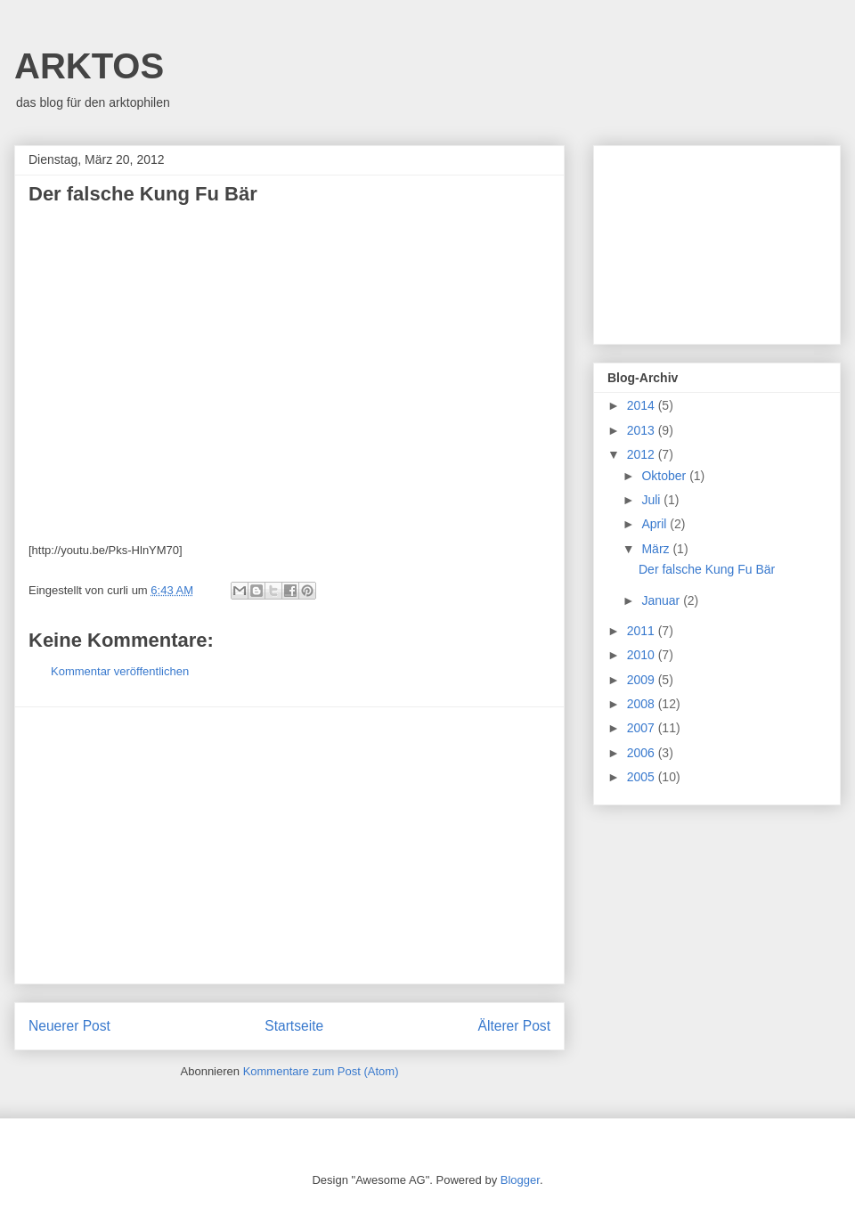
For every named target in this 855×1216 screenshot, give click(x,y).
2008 (642, 704)
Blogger (520, 1180)
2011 (642, 631)
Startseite (294, 1025)
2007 (642, 728)
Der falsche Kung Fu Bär (707, 569)
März (656, 549)
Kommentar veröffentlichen (120, 671)
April (655, 524)
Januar (662, 600)
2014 (642, 405)
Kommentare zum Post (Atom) (321, 1071)
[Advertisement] (289, 845)
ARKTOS (89, 66)
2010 (642, 655)
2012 (642, 454)
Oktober (665, 476)
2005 (642, 777)
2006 (642, 753)
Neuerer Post (69, 1025)
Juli (652, 500)
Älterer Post (514, 1025)
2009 (642, 680)
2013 (642, 430)
